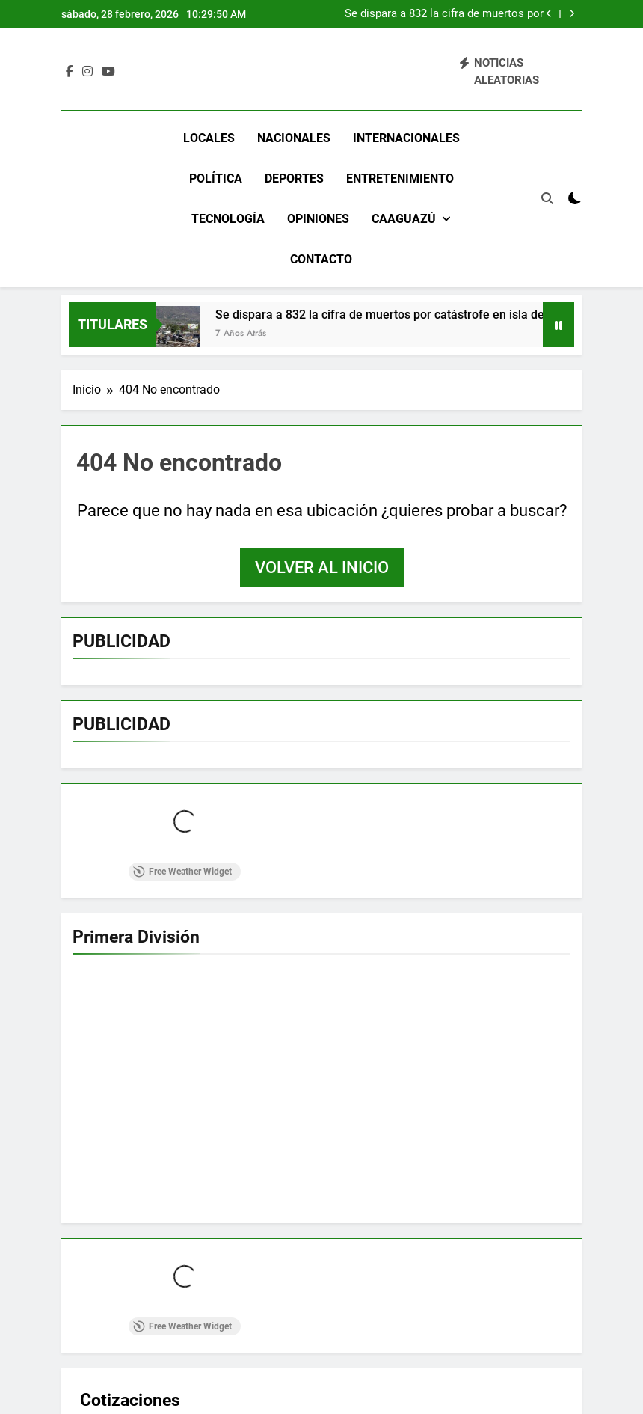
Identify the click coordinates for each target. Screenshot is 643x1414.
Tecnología (228, 219)
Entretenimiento (400, 178)
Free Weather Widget (182, 872)
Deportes (294, 178)
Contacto (321, 259)
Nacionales (293, 138)
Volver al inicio (322, 567)
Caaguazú (404, 219)
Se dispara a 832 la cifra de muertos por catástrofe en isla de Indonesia (444, 14)
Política (215, 178)
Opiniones (318, 219)
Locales (209, 138)
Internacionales (406, 138)
